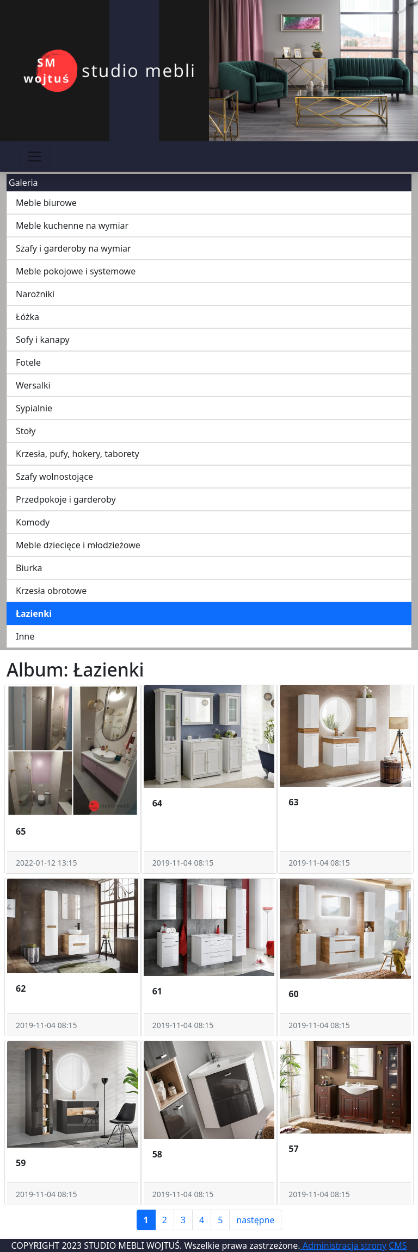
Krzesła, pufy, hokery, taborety (77, 454)
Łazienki (34, 613)
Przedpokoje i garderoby (66, 499)
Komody (33, 522)
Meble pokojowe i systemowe (76, 271)
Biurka (29, 568)
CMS (398, 1245)
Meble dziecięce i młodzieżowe (78, 545)
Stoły (26, 431)
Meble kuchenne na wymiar (72, 225)
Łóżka (27, 317)
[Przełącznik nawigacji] (35, 156)
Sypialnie (34, 408)
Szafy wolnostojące (54, 477)
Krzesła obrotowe (51, 591)
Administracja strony (343, 1245)
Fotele (28, 362)
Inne (25, 636)
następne (255, 1220)
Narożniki (35, 294)
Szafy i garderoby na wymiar (73, 248)
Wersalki (33, 385)
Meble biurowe (46, 203)
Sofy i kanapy (43, 340)
